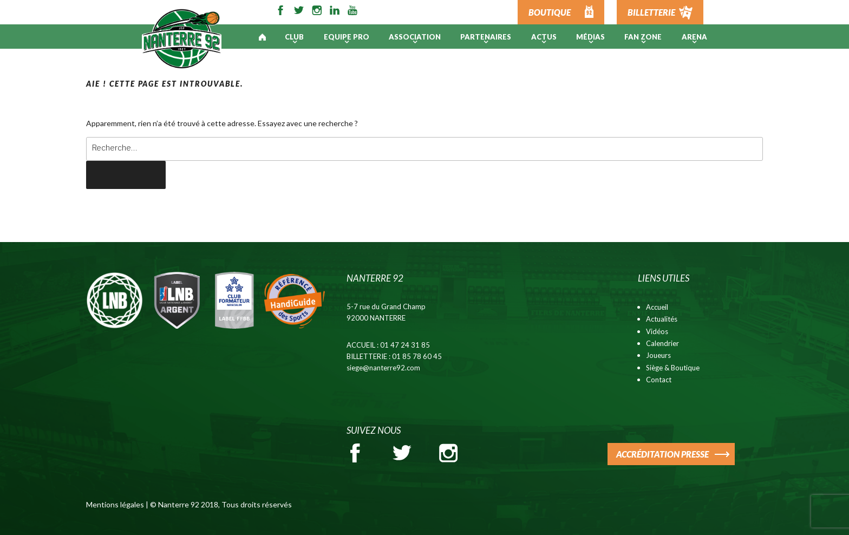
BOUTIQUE (549, 12)
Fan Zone (643, 36)
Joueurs (658, 355)
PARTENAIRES (485, 36)
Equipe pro (346, 36)
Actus (544, 36)
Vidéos (657, 331)
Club (294, 36)
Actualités (661, 319)
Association (415, 36)
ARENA (694, 36)
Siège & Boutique (673, 367)
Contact (658, 379)
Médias (590, 36)
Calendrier (662, 343)
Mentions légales (115, 504)
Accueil (657, 307)
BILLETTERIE (651, 12)
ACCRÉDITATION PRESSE (662, 454)
